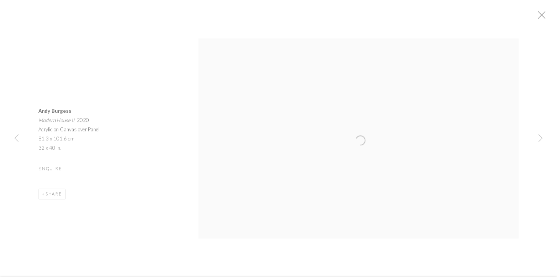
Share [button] (53, 196)
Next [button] (540, 138)
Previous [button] (16, 138)
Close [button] (541, 17)
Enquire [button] (50, 170)
